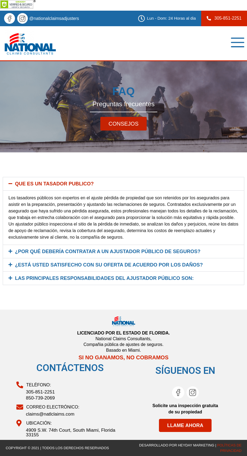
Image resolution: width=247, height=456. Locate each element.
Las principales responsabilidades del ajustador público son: (104, 278)
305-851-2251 (40, 392)
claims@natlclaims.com (50, 414)
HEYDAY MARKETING (196, 445)
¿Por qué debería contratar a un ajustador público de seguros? (107, 251)
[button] (123, 183)
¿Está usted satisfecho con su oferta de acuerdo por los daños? (109, 265)
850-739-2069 (40, 398)
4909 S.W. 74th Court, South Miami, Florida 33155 (70, 432)
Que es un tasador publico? (54, 183)
